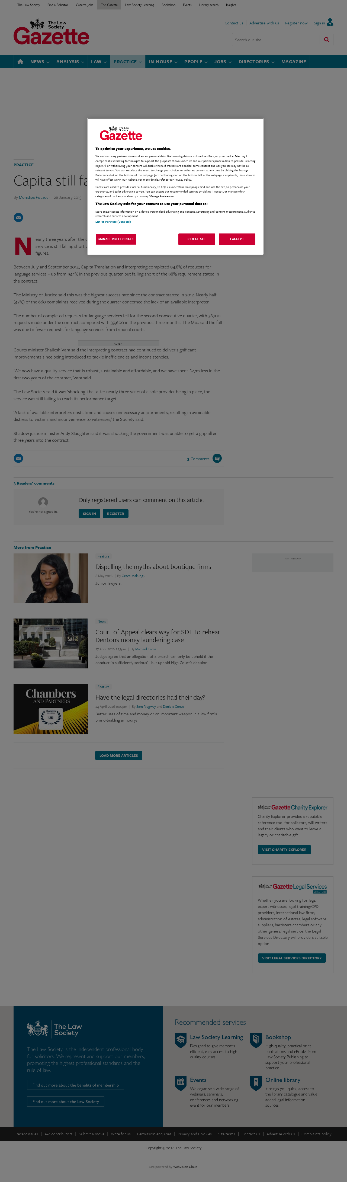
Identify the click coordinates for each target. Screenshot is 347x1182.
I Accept (237, 239)
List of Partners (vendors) (113, 221)
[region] (175, 186)
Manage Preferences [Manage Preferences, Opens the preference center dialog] (115, 239)
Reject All (196, 239)
